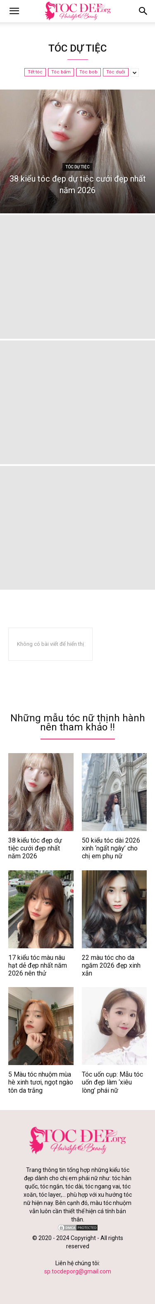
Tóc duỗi (116, 72)
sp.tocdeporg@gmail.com (77, 1271)
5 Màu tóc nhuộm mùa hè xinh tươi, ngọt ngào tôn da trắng (40, 1082)
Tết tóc (35, 72)
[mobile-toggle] (14, 11)
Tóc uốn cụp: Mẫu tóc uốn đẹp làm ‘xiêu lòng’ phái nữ (112, 1082)
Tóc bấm (61, 72)
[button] (143, 11)
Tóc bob (88, 72)
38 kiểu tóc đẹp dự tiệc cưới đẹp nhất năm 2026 (35, 848)
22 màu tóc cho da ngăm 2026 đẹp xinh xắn (111, 965)
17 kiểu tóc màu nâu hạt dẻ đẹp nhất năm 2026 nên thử (37, 965)
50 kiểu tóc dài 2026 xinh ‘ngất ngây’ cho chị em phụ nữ (111, 848)
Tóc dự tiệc (77, 167)
